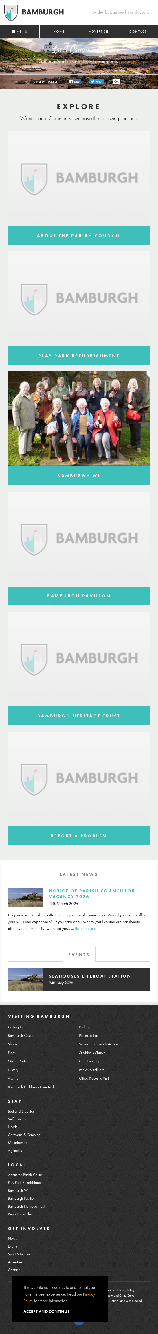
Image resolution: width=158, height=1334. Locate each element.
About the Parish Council (26, 1175)
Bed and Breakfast (21, 1111)
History (13, 1070)
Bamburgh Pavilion (21, 1198)
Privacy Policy (125, 1290)
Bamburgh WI (18, 1190)
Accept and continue (46, 1311)
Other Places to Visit (94, 1078)
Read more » (85, 928)
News (12, 1238)
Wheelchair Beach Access (98, 1044)
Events (13, 1246)
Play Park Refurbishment (25, 1182)
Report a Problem (21, 1214)
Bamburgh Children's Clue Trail (31, 1087)
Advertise (98, 31)
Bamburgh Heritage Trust (26, 1206)
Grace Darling (18, 1061)
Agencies (15, 1150)
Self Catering (17, 1119)
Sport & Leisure (19, 1254)
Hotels (12, 1126)
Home (59, 31)
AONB (13, 1078)
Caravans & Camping (24, 1134)
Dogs (12, 1052)
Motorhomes (17, 1142)
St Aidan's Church (92, 1052)
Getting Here (17, 1027)
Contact (138, 31)
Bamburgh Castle (20, 1035)
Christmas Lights (91, 1061)
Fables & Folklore (91, 1070)
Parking (84, 1027)
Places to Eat (88, 1035)
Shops (12, 1044)
